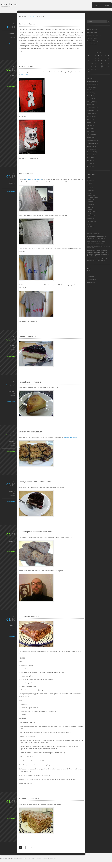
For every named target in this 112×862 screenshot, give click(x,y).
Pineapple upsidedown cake (30, 382)
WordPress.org (91, 282)
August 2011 (90, 87)
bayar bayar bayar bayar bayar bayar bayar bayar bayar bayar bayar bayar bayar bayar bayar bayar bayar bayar (97, 252)
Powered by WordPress (49, 858)
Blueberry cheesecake (27, 336)
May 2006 (89, 163)
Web (88, 224)
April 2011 (90, 96)
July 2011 (89, 90)
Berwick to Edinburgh (93, 41)
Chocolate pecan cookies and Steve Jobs (35, 532)
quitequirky (28, 179)
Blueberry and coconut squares (31, 432)
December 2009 (91, 140)
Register (89, 271)
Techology (90, 218)
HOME (97, 5)
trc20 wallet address (92, 246)
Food (14, 347)
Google (90, 226)
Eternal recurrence (26, 174)
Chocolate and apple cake (29, 617)
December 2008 (91, 152)
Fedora (90, 195)
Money (90, 190)
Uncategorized (91, 221)
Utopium (90, 215)
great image (38, 179)
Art (14, 35)
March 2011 (90, 98)
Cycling (89, 180)
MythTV (90, 199)
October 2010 (91, 113)
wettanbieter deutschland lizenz (95, 236)
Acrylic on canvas (26, 66)
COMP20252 (91, 211)
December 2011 (91, 84)
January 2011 (91, 104)
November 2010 (91, 110)
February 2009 (91, 149)
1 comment (12, 44)
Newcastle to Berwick (93, 44)
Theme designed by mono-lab (32, 858)
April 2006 (90, 166)
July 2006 (89, 161)
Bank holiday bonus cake (29, 799)
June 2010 (90, 122)
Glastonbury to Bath (92, 32)
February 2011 (91, 101)
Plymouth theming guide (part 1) (96, 243)
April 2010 (90, 128)
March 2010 (90, 131)
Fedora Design (93, 197)
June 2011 (90, 93)
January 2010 (91, 137)
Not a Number (9, 4)
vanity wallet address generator (95, 241)
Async (90, 209)
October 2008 (91, 155)
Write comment (11, 86)
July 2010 (89, 119)
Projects (89, 207)
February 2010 (91, 134)
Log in (88, 273)
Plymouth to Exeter (92, 38)
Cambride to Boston (26, 24)
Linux (88, 193)
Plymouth (90, 201)
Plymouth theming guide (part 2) (96, 238)
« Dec (88, 71)
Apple (89, 188)
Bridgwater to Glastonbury (94, 35)
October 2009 (91, 146)
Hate (88, 186)
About (107, 5)
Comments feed (91, 279)
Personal (13, 37)
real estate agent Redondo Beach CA (97, 258)
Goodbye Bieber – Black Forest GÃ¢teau (35, 482)
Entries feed (90, 276)
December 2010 (91, 107)
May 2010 (89, 125)
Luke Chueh (24, 74)
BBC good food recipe (70, 437)
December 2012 (91, 81)
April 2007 (90, 158)
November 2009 (91, 143)
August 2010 (90, 116)
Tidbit (89, 213)
